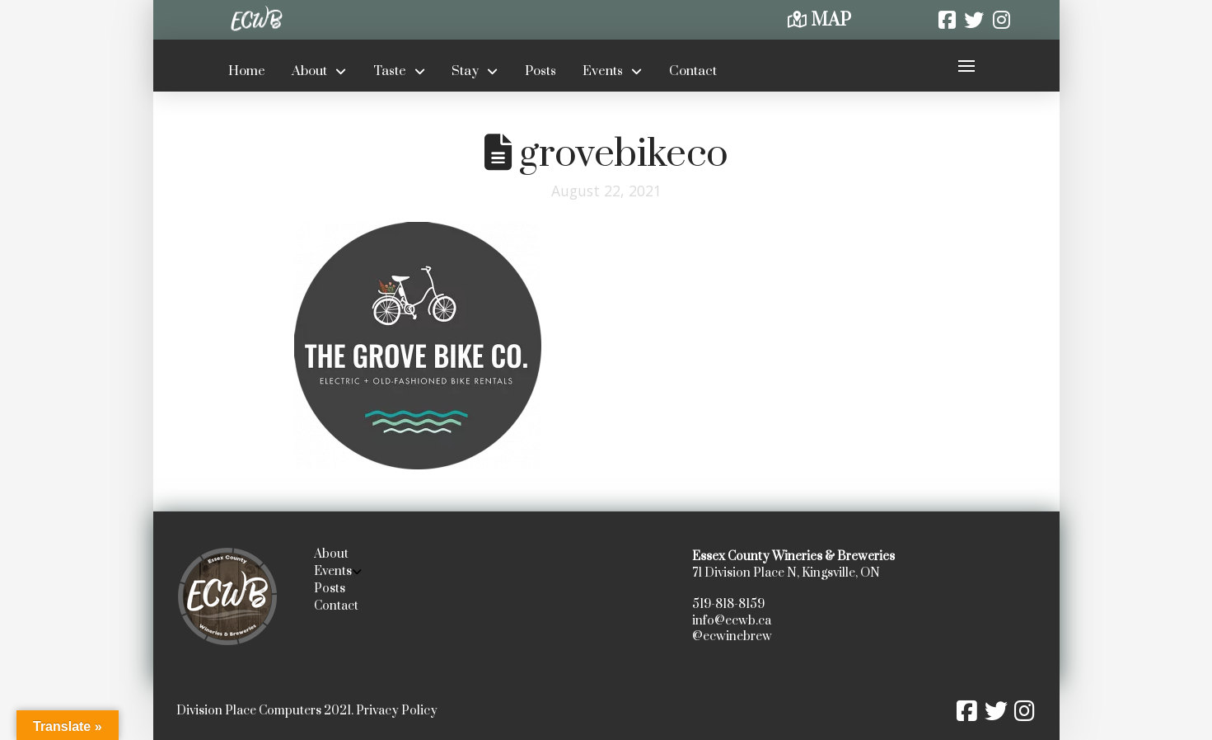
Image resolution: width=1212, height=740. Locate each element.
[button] (966, 65)
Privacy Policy (397, 711)
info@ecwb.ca (731, 621)
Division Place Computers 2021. (264, 711)
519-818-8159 (728, 604)
